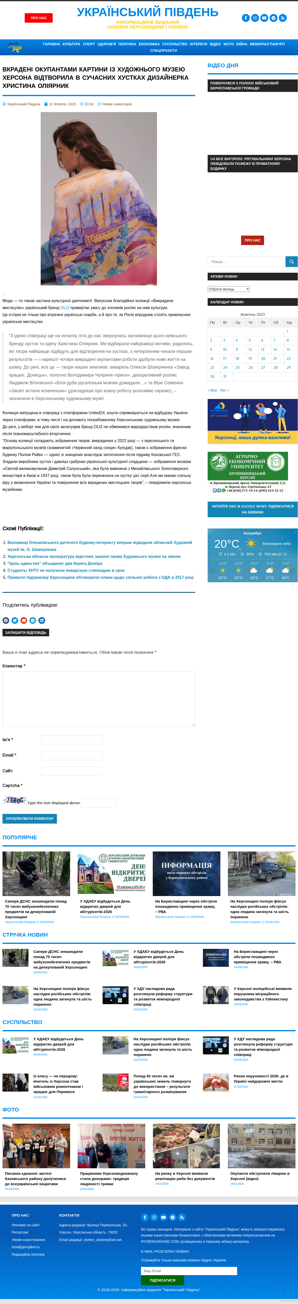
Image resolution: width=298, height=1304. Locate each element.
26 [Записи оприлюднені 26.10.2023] (251, 367)
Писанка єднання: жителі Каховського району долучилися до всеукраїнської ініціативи (35, 1178)
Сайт (7, 771)
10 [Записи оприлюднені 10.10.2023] (225, 349)
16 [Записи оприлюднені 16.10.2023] (212, 358)
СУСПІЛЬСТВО (174, 44)
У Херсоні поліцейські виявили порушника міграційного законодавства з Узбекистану (263, 993)
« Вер (212, 390)
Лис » (224, 390)
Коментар (13, 666)
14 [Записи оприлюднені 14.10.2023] (275, 349)
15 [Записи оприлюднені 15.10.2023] (288, 349)
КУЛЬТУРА (71, 44)
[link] (64, 308)
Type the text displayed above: (53, 802)
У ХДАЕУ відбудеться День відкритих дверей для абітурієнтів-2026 (105, 906)
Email (9, 755)
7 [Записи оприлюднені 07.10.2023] (275, 340)
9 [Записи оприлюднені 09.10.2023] (211, 349)
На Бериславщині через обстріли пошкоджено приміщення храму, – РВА (186, 906)
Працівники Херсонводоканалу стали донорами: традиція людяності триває (109, 1178)
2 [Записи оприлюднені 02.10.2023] (211, 340)
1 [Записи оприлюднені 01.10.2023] (287, 331)
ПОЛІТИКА (127, 44)
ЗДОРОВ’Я (107, 44)
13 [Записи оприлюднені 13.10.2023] (262, 349)
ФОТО (228, 44)
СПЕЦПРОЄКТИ (163, 51)
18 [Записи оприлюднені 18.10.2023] (237, 358)
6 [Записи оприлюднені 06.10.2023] (262, 340)
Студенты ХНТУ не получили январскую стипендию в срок (66, 570)
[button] (5, 620)
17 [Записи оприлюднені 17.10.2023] (224, 358)
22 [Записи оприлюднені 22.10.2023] (289, 358)
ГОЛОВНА (51, 44)
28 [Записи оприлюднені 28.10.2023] (276, 367)
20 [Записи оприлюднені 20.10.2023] (263, 358)
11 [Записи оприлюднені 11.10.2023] (237, 349)
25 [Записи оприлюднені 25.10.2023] (238, 367)
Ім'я (7, 739)
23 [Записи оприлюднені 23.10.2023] (212, 367)
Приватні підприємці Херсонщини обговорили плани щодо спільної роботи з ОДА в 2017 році (100, 577)
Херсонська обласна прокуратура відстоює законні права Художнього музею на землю (94, 556)
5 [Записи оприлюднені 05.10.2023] (250, 340)
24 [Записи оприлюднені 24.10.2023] (225, 367)
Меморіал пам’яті (267, 44)
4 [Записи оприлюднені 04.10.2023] (237, 340)
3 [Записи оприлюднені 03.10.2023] (224, 340)
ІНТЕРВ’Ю (198, 44)
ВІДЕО (215, 44)
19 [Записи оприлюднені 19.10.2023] (250, 358)
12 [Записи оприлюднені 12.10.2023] (250, 349)
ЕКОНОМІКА (149, 44)
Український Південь (148, 12)
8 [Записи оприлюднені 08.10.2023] (288, 340)
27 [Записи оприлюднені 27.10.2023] (263, 367)
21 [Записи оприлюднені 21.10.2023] (275, 358)
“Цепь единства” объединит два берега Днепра (54, 563)
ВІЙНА (241, 44)
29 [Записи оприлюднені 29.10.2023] (289, 367)
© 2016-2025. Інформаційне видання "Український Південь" (149, 1290)
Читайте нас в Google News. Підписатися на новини (253, 509)
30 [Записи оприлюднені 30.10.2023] (212, 376)
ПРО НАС (253, 240)
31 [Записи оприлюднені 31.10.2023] (224, 376)
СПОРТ (89, 44)
